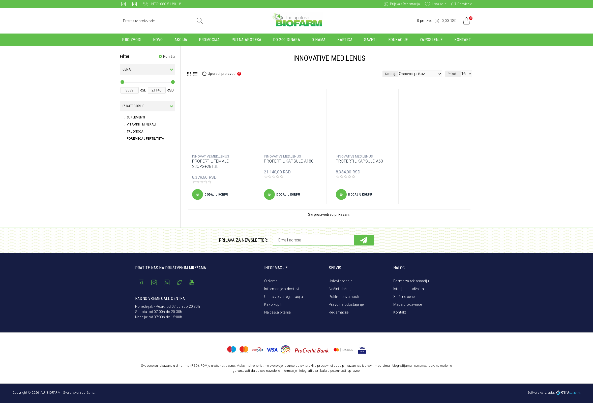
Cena (127, 69)
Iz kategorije (133, 106)
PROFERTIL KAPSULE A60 (359, 161)
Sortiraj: (400, 74)
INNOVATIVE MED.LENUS (210, 156)
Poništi (169, 56)
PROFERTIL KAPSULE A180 (288, 161)
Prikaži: (454, 74)
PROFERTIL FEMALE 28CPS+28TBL (210, 164)
